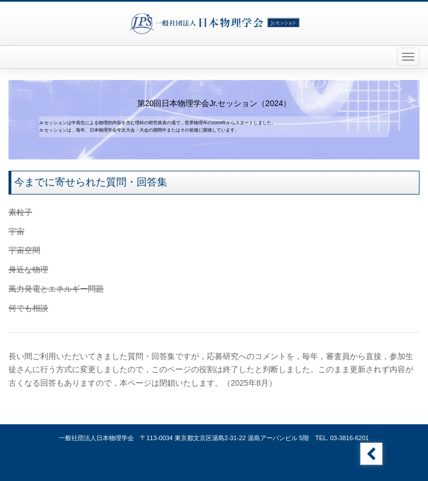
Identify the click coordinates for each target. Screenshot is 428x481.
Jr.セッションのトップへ (371, 453)
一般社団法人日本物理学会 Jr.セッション (214, 23)
